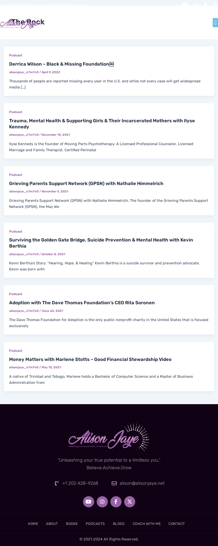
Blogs (121, 523)
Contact (186, 523)
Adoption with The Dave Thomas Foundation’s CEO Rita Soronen (82, 303)
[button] (215, 22)
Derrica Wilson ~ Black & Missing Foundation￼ (61, 64)
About (45, 523)
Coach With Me (153, 523)
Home (23, 523)
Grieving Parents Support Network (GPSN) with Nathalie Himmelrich (86, 183)
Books (68, 523)
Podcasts (95, 523)
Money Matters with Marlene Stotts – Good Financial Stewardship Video (90, 359)
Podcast (15, 55)
